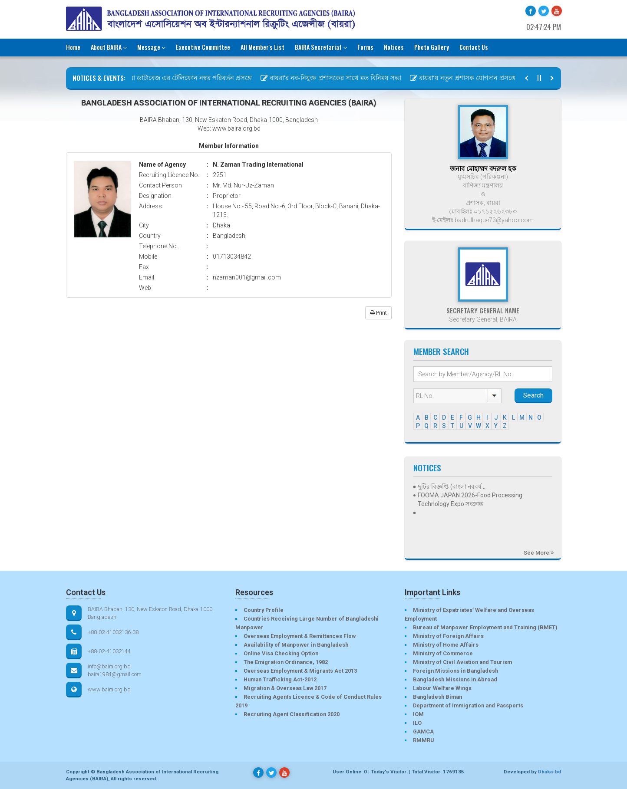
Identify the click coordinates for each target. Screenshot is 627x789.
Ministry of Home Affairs (445, 644)
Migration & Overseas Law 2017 (285, 688)
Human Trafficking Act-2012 (280, 679)
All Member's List (262, 47)
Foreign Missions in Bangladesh (455, 670)
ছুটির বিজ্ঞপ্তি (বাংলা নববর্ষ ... (452, 486)
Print (378, 313)
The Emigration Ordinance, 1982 (286, 662)
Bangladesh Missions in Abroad (455, 679)
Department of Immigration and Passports (468, 705)
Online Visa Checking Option (281, 653)
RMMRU (423, 740)
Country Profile (264, 610)
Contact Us (473, 47)
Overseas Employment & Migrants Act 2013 (300, 670)
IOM (418, 714)
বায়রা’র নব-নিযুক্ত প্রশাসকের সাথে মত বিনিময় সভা (335, 78)
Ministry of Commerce (443, 653)
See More (539, 552)
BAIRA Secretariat (321, 47)
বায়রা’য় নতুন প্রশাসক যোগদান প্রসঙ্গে (467, 78)
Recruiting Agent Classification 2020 (292, 714)
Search (533, 395)
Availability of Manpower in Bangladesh (296, 644)
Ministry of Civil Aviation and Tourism (462, 662)
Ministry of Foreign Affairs (448, 636)
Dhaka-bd (549, 772)
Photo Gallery (431, 47)
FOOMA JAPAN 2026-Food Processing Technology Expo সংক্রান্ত (470, 499)
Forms (365, 47)
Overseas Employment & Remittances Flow (300, 636)
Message (151, 47)
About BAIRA (109, 47)
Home (73, 47)
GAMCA (423, 731)
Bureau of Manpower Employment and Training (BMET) (485, 627)
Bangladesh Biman (437, 697)
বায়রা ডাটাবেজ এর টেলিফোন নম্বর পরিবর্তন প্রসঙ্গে (186, 78)
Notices (394, 47)
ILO (417, 723)
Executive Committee (203, 47)
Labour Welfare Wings (442, 688)
